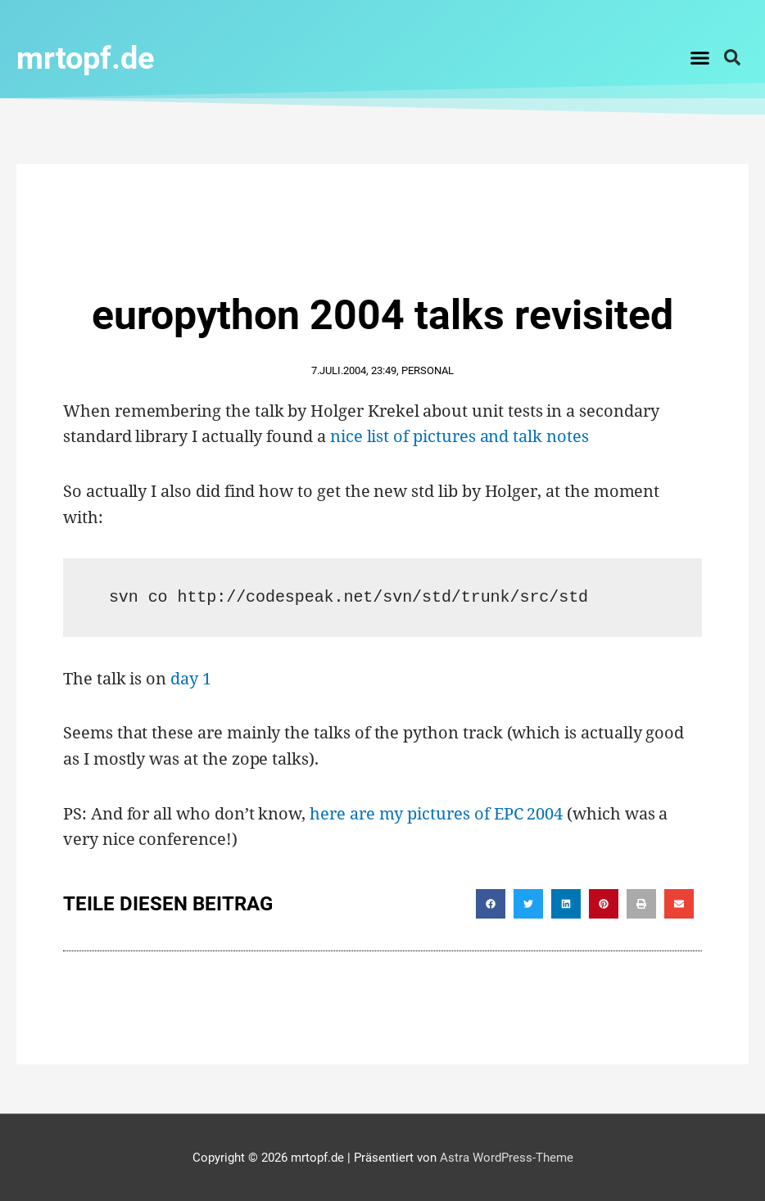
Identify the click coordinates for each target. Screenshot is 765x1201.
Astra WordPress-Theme (506, 1156)
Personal (427, 369)
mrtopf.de (93, 57)
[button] (700, 57)
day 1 (190, 677)
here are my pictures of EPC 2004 (436, 812)
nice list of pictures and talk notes (459, 435)
